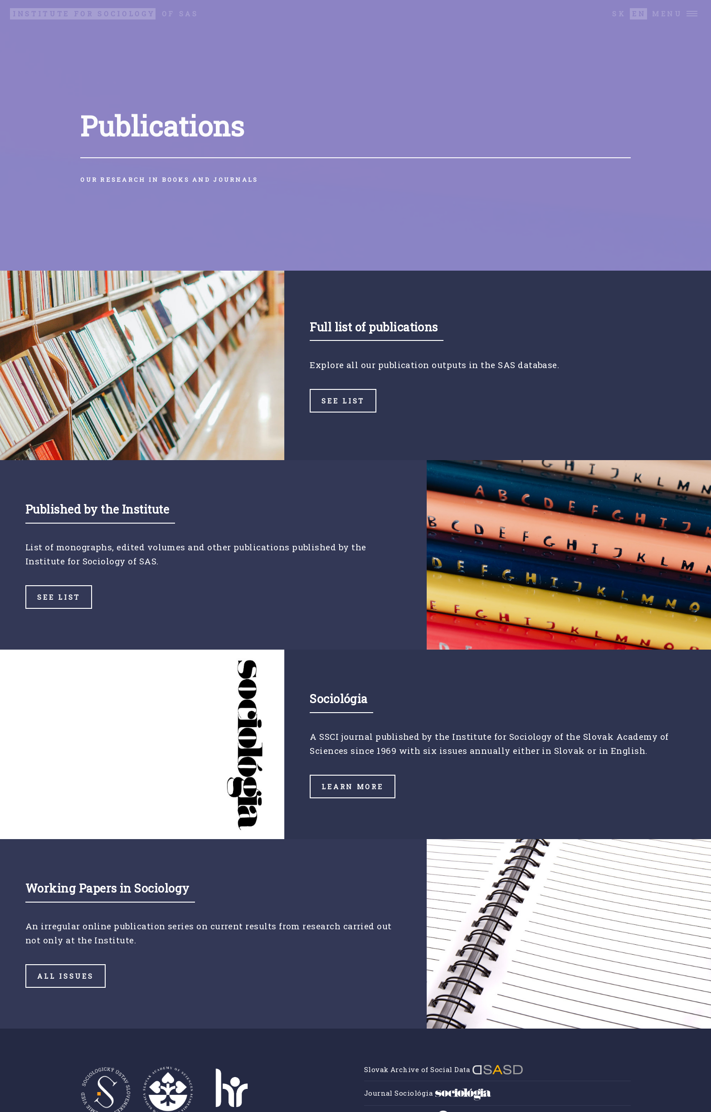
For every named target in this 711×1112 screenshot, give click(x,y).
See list (343, 400)
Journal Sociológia (428, 1092)
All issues (65, 976)
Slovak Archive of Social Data (443, 1069)
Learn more (352, 786)
